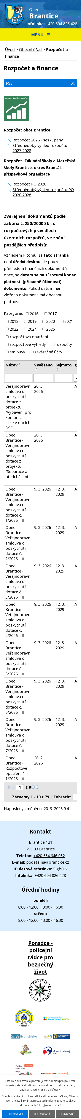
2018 (14, 321)
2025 (50, 329)
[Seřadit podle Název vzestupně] (19, 363)
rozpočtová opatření (29, 336)
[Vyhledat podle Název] (18, 378)
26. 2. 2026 (38, 760)
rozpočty (63, 344)
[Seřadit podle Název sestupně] (19, 365)
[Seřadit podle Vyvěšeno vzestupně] (36, 368)
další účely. (54, 1089)
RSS (40, 83)
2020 (50, 321)
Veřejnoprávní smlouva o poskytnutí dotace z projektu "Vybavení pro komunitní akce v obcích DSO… (18, 407)
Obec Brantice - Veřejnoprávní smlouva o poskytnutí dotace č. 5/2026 (18, 658)
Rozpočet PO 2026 (29, 184)
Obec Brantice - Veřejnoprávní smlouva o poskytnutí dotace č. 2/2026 (18, 543)
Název (11, 365)
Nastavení (67, 1114)
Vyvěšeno (43, 365)
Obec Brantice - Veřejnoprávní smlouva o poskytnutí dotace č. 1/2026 (18, 504)
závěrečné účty (48, 351)
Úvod (10, 49)
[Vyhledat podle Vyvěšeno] (43, 378)
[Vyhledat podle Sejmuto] (63, 378)
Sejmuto (64, 365)
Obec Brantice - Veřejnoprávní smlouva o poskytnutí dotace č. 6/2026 (18, 696)
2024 (32, 329)
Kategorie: (13, 313)
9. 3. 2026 (42, 489)
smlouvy (17, 351)
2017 (52, 313)
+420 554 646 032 (49, 855)
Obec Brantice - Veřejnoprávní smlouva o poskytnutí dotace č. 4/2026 (18, 620)
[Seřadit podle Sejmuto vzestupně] (58, 368)
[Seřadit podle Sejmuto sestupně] (58, 370)
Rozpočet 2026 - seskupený (38, 140)
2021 (68, 321)
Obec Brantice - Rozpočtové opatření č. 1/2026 (16, 768)
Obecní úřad (30, 49)
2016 (34, 313)
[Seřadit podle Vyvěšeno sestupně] (36, 370)
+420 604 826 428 (61, 23)
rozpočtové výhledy (28, 344)
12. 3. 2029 (60, 491)
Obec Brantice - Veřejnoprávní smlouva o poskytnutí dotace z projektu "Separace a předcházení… (18, 458)
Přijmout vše (15, 1114)
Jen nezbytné (42, 1114)
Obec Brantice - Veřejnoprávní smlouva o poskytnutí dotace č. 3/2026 (18, 581)
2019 (32, 321)
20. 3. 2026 (38, 389)
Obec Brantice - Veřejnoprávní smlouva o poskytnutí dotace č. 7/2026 (18, 735)
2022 (14, 329)
